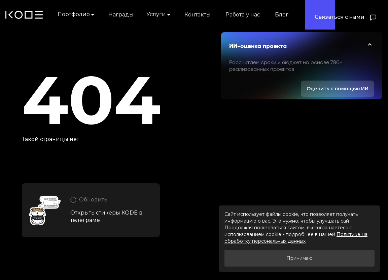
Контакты (197, 14)
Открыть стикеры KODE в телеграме (106, 216)
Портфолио (77, 14)
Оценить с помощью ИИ (337, 89)
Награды (121, 14)
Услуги (159, 14)
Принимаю (299, 258)
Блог (281, 14)
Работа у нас (242, 14)
